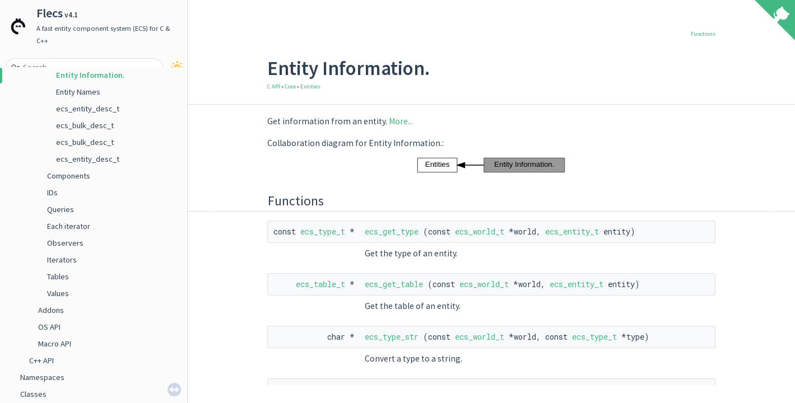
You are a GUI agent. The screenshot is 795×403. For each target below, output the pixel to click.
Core (290, 86)
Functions (703, 34)
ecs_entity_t (572, 231)
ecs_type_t (322, 231)
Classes (33, 394)
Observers (65, 243)
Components (68, 176)
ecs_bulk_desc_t (85, 125)
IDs (52, 193)
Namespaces (42, 377)
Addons (51, 310)
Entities (310, 86)
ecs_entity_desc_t (87, 109)
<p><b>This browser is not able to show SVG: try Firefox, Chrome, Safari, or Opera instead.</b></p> (491, 165)
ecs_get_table (394, 284)
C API (273, 86)
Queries (60, 209)
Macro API (54, 344)
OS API (49, 327)
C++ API (41, 360)
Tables (58, 276)
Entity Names (78, 92)
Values (58, 293)
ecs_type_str (392, 336)
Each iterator (68, 226)
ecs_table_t (320, 284)
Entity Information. (90, 75)
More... (401, 121)
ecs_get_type (392, 231)
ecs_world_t (479, 231)
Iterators (62, 260)
